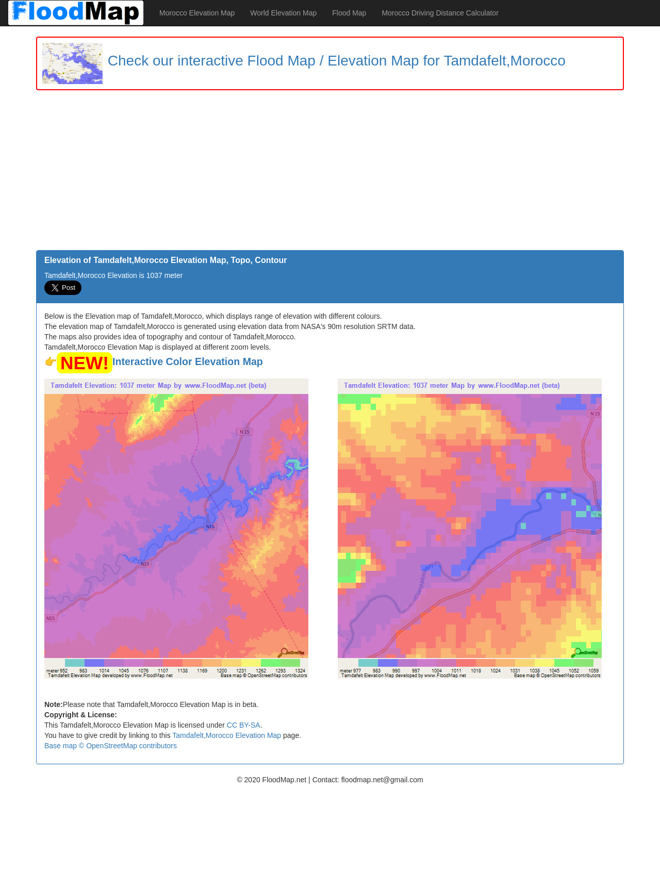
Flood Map (349, 13)
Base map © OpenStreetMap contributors (110, 746)
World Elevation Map (283, 13)
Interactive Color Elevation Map (187, 361)
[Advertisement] (330, 173)
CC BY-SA (243, 725)
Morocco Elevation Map (197, 13)
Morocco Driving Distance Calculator (440, 13)
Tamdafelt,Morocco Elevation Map (226, 735)
